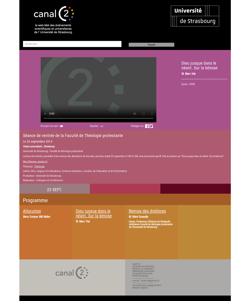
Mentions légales (140, 288)
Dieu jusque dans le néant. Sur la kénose (94, 213)
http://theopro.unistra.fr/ (35, 161)
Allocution (32, 211)
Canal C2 (136, 264)
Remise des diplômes (147, 211)
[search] (72, 44)
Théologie (39, 166)
